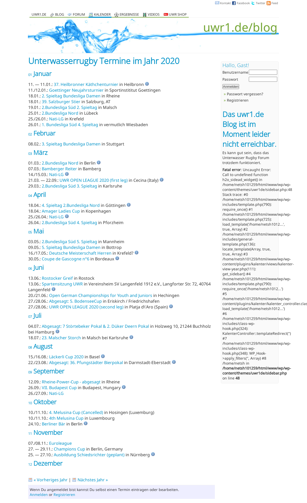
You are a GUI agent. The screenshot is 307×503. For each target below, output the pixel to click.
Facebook (243, 3)
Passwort (230, 79)
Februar (41, 133)
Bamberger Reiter (59, 169)
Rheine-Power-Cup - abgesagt (71, 382)
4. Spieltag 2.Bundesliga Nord (71, 205)
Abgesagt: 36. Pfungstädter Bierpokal (86, 362)
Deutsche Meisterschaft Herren (80, 253)
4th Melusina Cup (66, 418)
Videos (154, 15)
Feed (274, 3)
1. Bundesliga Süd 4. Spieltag (70, 124)
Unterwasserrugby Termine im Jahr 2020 (103, 60)
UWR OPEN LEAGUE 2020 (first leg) (94, 180)
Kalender (102, 15)
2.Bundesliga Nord (60, 113)
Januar (39, 73)
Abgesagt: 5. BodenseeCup (75, 301)
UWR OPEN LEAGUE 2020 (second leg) (86, 307)
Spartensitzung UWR (62, 284)
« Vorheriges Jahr (51, 480)
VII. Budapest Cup (59, 387)
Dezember (45, 463)
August (40, 346)
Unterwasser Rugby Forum (245, 157)
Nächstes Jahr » (93, 480)
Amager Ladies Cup (61, 211)
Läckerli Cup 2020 (66, 357)
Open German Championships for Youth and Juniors (100, 295)
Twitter (260, 3)
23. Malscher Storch (61, 338)
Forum (79, 15)
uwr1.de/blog (240, 27)
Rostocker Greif (57, 278)
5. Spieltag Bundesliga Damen (71, 247)
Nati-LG (56, 119)
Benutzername (235, 72)
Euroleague (60, 443)
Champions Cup (70, 449)
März (38, 152)
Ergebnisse (129, 15)
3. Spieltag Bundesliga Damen (71, 144)
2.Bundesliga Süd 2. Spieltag (69, 107)
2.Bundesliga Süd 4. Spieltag (69, 222)
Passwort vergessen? (245, 93)
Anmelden (39, 494)
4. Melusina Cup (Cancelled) (76, 412)
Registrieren (64, 494)
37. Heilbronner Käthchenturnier (86, 84)
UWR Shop (175, 15)
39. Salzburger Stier (61, 101)
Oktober (42, 401)
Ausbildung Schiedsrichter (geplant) (89, 455)
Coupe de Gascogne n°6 (65, 259)
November (45, 432)
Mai (36, 231)
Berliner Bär (53, 424)
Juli (34, 315)
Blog (59, 15)
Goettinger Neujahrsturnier (76, 90)
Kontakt (225, 3)
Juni (36, 267)
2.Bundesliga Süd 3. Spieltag (69, 186)
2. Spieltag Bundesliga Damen (71, 96)
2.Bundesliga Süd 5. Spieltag (69, 241)
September (46, 371)
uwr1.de (39, 15)
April (37, 194)
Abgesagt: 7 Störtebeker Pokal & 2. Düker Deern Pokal (95, 326)
